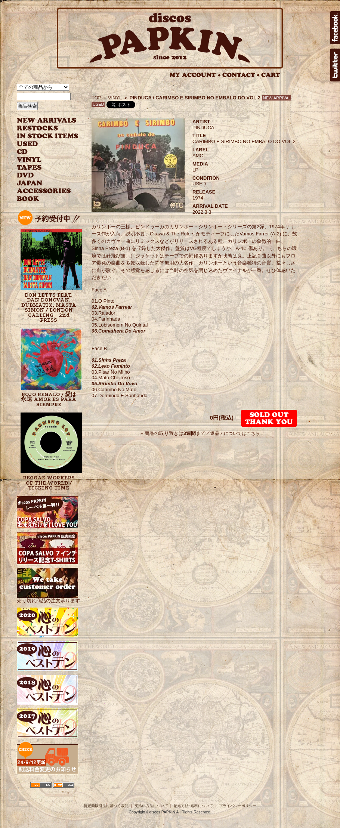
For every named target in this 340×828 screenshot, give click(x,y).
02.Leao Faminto (111, 366)
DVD (25, 175)
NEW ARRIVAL (47, 120)
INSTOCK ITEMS (47, 136)
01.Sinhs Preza (109, 360)
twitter (335, 65)
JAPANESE (42, 183)
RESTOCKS (42, 128)
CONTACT (241, 74)
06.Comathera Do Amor (118, 331)
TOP (97, 98)
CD (22, 152)
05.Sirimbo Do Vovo (114, 383)
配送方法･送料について (193, 806)
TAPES (29, 167)
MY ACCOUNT (195, 74)
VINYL (30, 160)
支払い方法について (151, 806)
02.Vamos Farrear (112, 307)
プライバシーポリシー (237, 806)
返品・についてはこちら (235, 433)
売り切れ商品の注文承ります (48, 597)
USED (42, 144)
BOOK (28, 199)
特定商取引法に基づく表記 (106, 806)
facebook (335, 27)
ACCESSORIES (44, 191)
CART (270, 74)
